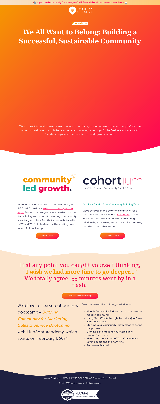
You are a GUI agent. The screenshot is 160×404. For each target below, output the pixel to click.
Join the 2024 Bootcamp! (80, 296)
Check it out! (112, 236)
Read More (47, 236)
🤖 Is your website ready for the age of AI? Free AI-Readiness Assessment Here (78, 2)
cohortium (123, 214)
